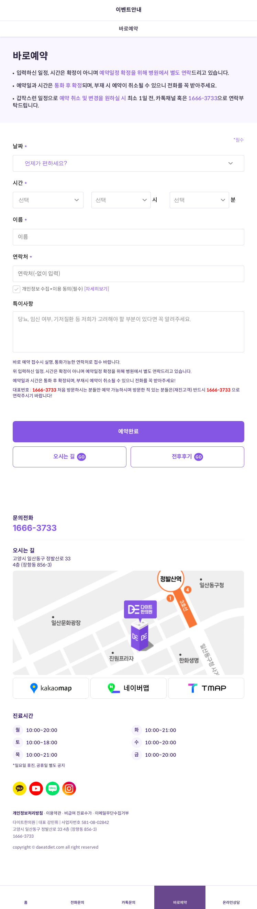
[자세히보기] (96, 289)
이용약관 (53, 813)
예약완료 (128, 431)
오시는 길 (69, 457)
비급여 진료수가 (78, 813)
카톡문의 (128, 897)
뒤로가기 (17, 10)
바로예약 (180, 897)
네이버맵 (128, 688)
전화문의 (77, 897)
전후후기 (187, 457)
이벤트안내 (128, 9)
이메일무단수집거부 (112, 813)
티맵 (206, 688)
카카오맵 (51, 688)
